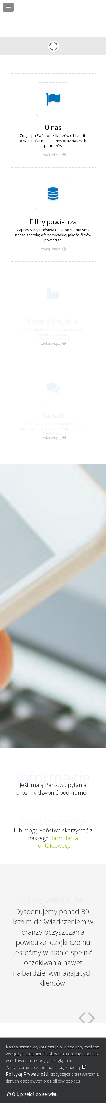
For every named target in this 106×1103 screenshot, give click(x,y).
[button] (8, 7)
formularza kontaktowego (56, 819)
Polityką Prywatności (46, 1071)
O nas (53, 105)
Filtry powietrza (53, 199)
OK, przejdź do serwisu (32, 1094)
